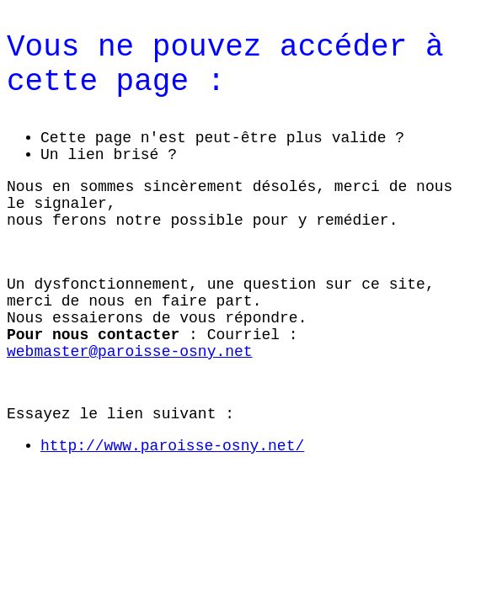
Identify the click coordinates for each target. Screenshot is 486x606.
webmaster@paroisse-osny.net (130, 351)
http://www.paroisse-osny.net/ (172, 446)
